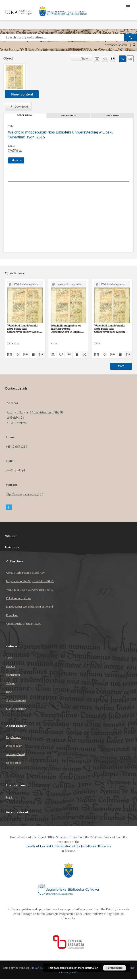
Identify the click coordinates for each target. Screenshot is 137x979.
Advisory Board (15, 754)
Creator (10, 666)
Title (9, 657)
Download (18, 106)
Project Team (14, 745)
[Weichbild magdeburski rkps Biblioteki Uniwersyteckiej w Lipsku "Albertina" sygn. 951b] (14, 77)
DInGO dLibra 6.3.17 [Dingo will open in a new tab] (43, 967)
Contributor (13, 674)
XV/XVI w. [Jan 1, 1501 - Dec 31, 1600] (15, 150)
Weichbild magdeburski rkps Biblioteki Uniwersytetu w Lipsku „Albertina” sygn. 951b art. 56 (112, 329)
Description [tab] (25, 115)
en (130, 58)
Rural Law (12, 615)
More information (88, 967)
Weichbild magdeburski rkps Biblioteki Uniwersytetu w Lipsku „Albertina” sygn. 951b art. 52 (68, 329)
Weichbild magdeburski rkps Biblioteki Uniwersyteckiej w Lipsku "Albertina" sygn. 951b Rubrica (24, 329)
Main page (12, 547)
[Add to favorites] (105, 59)
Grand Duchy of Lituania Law (23, 623)
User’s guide (14, 762)
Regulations (13, 737)
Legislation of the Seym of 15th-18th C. (30, 581)
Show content (21, 94)
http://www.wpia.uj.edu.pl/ (24, 494)
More (121, 366)
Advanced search (116, 45)
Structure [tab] (112, 115)
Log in (9, 797)
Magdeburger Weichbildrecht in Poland (29, 606)
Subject (10, 683)
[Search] (130, 37)
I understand (114, 967)
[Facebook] (9, 507)
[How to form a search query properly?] (134, 45)
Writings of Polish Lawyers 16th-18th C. (30, 589)
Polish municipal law (18, 598)
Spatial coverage (16, 700)
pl (122, 58)
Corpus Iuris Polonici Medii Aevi (25, 572)
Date (9, 691)
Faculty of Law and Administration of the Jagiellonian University (68, 846)
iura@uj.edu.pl (15, 470)
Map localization (16, 708)
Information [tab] (68, 115)
